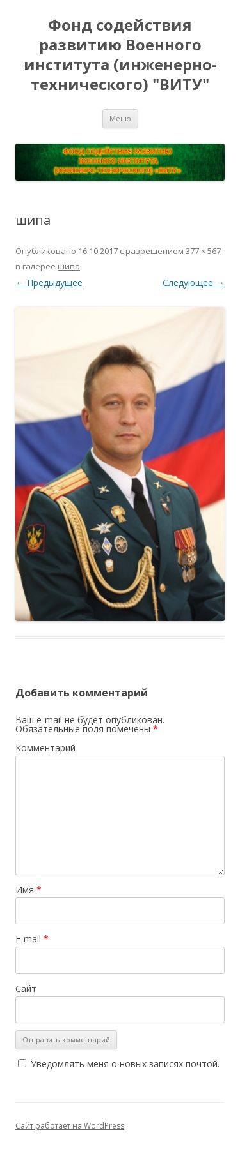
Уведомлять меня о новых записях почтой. (125, 1064)
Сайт (25, 988)
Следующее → (194, 282)
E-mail (32, 939)
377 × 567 (203, 251)
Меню (120, 118)
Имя (28, 889)
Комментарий (45, 748)
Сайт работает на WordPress (69, 1125)
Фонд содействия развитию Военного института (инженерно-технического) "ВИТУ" (120, 54)
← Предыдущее (49, 282)
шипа (69, 266)
